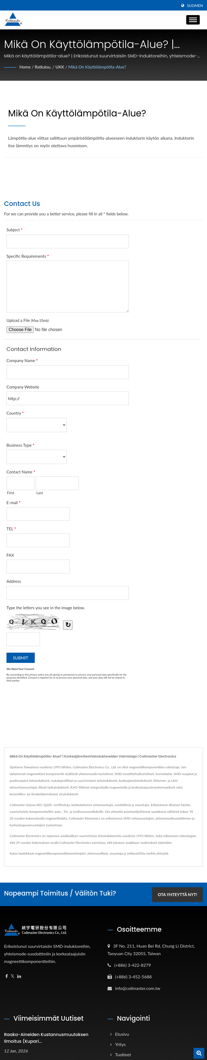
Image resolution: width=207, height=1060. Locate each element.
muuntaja (116, 853)
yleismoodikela (97, 853)
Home (25, 66)
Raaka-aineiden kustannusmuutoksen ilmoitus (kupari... (46, 1037)
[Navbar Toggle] (193, 20)
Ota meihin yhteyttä (154, 853)
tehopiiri (80, 853)
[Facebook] (6, 976)
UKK (60, 66)
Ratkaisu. (43, 66)
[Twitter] (13, 976)
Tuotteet (123, 1053)
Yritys (120, 1043)
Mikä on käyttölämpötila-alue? (98, 66)
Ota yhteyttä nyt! (176, 894)
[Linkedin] (19, 976)
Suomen (195, 6)
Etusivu (122, 1033)
